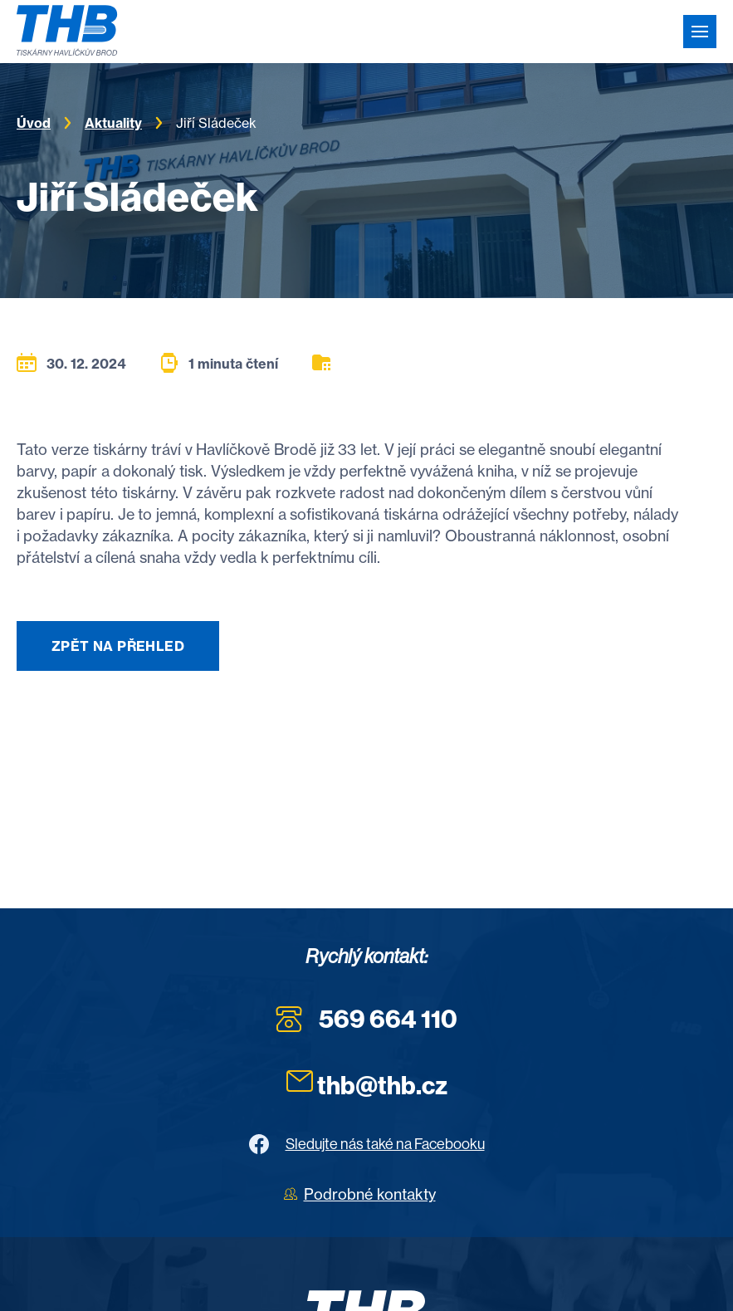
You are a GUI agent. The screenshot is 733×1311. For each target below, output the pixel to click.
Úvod (34, 123)
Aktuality (113, 123)
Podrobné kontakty (370, 1194)
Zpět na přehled (117, 646)
